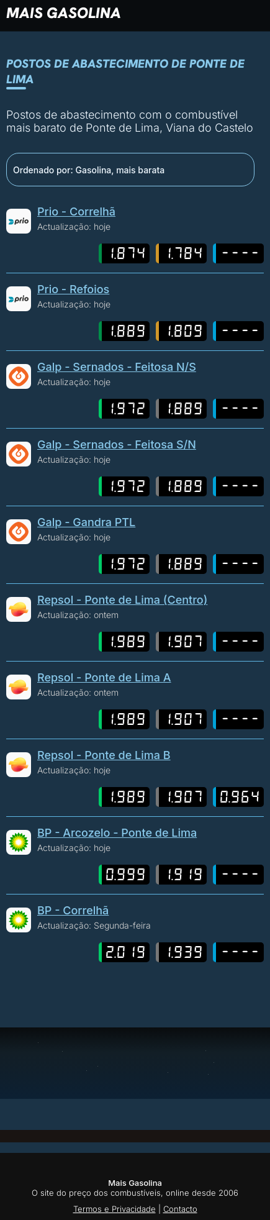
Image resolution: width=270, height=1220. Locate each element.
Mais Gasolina (63, 12)
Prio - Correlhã (76, 211)
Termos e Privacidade (114, 1209)
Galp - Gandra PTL (86, 522)
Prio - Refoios (73, 289)
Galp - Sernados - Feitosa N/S (116, 366)
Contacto (180, 1209)
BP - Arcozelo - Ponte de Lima (117, 832)
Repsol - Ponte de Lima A (104, 677)
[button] (202, 12)
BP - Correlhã (73, 910)
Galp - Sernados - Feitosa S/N (116, 444)
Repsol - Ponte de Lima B (104, 755)
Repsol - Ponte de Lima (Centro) (122, 599)
